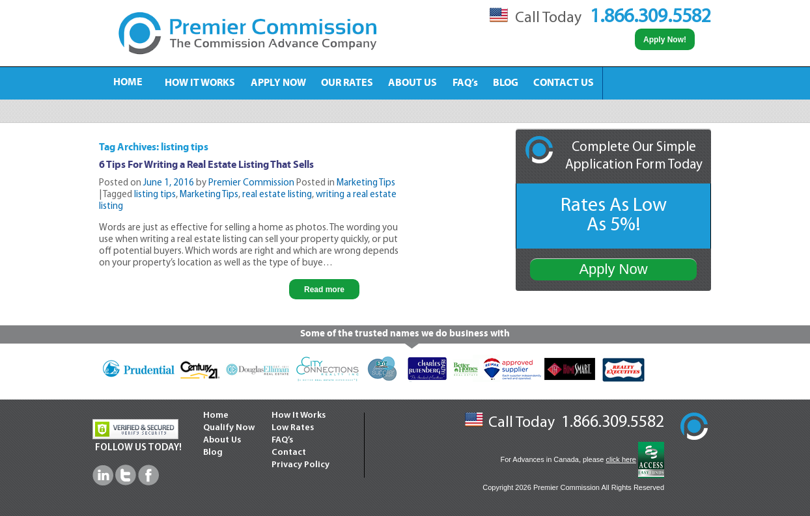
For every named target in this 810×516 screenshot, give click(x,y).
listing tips (155, 195)
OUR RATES (347, 83)
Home (216, 415)
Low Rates (293, 428)
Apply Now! (664, 39)
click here (620, 459)
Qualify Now (229, 428)
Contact (289, 452)
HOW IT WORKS (200, 83)
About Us (222, 440)
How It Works (299, 415)
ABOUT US (412, 83)
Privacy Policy (300, 465)
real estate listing (277, 195)
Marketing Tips (366, 183)
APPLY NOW (278, 83)
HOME (128, 82)
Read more (324, 289)
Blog (213, 452)
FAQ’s (465, 83)
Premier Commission (251, 183)
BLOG (505, 83)
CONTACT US (563, 83)
